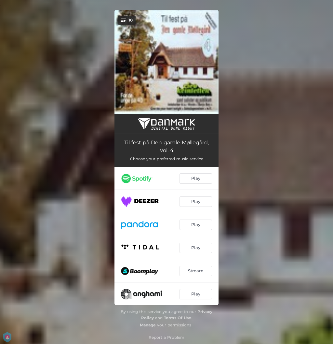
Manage (148, 324)
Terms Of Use (177, 317)
